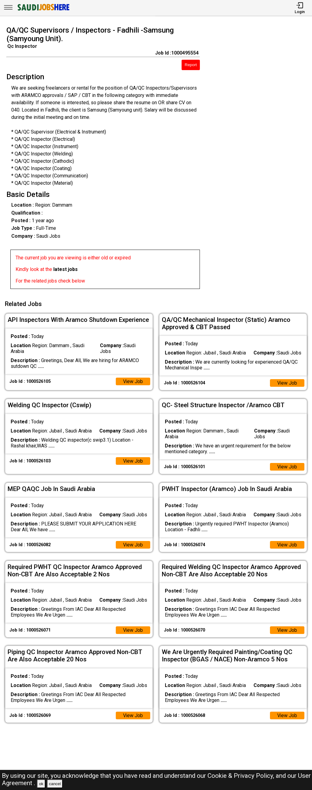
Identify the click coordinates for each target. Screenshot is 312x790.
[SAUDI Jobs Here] (43, 10)
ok (41, 783)
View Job (133, 380)
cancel (55, 783)
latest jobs (65, 269)
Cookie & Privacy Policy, (241, 775)
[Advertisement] (260, 159)
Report (191, 64)
